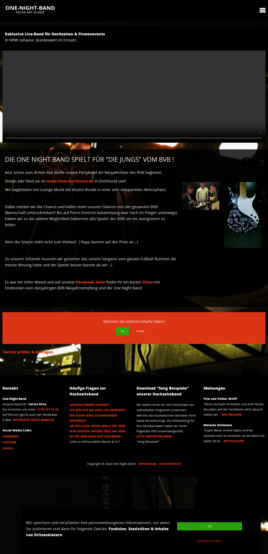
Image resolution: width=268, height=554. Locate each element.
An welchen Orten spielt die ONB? (98, 503)
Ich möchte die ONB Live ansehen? (98, 488)
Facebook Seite (90, 312)
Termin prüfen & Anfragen (28, 429)
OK (210, 526)
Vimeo (8, 526)
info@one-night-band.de (33, 497)
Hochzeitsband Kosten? (89, 482)
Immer (140, 408)
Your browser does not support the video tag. (134, 97)
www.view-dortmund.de (69, 187)
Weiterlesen (231, 492)
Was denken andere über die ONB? (98, 509)
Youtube (10, 520)
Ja (122, 408)
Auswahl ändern (209, 541)
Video (23, 318)
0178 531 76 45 (47, 487)
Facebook (10, 514)
